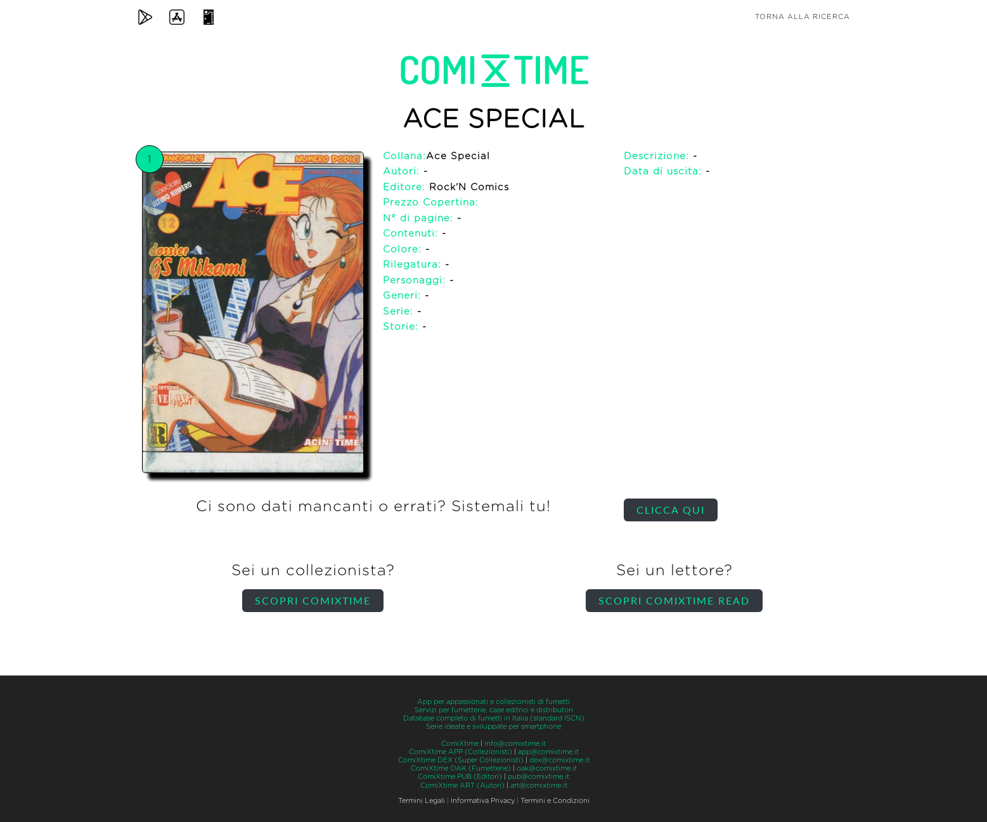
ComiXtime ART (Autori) (462, 785)
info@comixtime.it (515, 743)
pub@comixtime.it (538, 776)
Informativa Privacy (483, 800)
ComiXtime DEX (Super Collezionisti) (461, 760)
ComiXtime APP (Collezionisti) (460, 751)
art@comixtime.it (538, 785)
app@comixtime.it (548, 751)
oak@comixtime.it (547, 768)
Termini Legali (421, 800)
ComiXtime (460, 743)
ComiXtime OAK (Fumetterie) (461, 768)
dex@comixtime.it (559, 760)
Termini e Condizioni (555, 800)
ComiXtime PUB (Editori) (460, 776)
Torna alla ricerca (802, 16)
